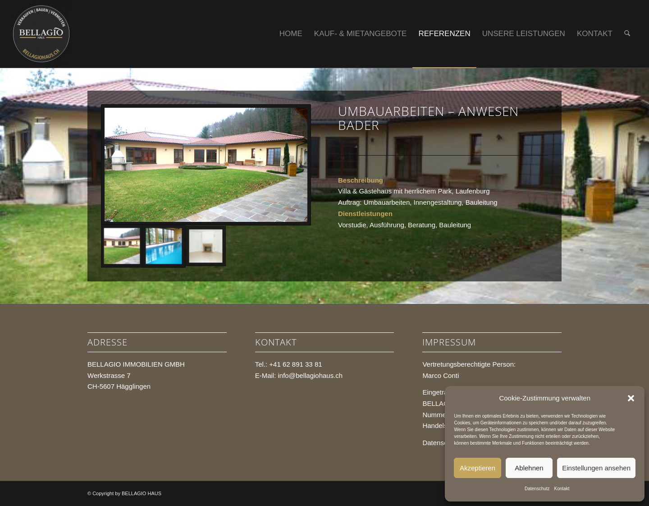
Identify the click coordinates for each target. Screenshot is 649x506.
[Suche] (627, 34)
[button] (630, 398)
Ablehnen (529, 468)
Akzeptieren (477, 468)
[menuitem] (291, 34)
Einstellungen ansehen (596, 468)
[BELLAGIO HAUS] (41, 34)
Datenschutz (537, 488)
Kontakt (562, 488)
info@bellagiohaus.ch (310, 375)
